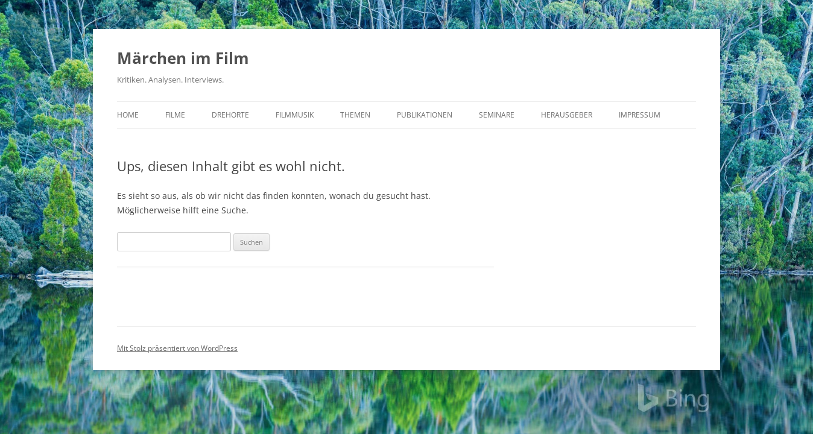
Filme (175, 115)
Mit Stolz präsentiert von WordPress (177, 348)
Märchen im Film (183, 58)
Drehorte (230, 115)
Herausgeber (566, 115)
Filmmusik (295, 115)
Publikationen (424, 115)
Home (128, 115)
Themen (355, 115)
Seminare (496, 115)
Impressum (639, 115)
